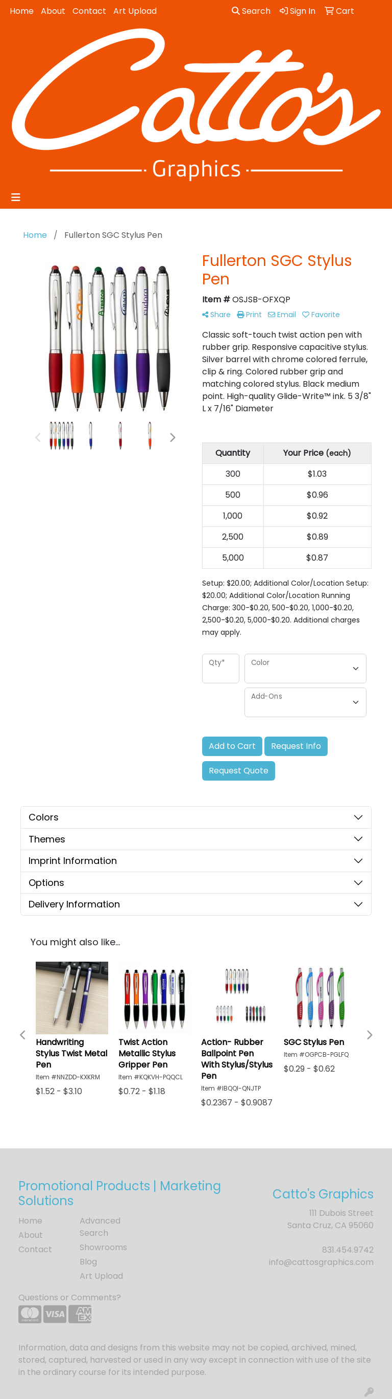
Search (251, 11)
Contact (89, 11)
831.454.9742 (348, 1250)
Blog (88, 1262)
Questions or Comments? (69, 1297)
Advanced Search (100, 1227)
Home (22, 11)
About (53, 11)
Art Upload (135, 11)
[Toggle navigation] (16, 197)
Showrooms (103, 1247)
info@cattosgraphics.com (321, 1262)
